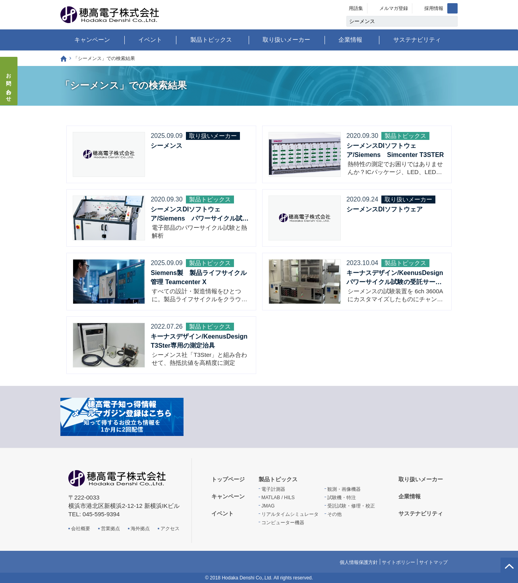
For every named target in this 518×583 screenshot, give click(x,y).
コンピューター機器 (282, 522)
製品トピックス (211, 39)
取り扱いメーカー (286, 39)
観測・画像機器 (344, 489)
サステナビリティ (417, 39)
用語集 (356, 8)
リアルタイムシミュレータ (290, 514)
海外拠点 (140, 528)
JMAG (267, 506)
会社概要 (80, 528)
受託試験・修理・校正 (351, 506)
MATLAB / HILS (278, 497)
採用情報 (433, 8)
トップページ (63, 59)
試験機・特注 (341, 497)
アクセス (170, 528)
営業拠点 (110, 528)
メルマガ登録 (393, 8)
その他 (334, 514)
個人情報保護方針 (359, 562)
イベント (150, 39)
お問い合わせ (9, 85)
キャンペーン (92, 39)
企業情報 (350, 39)
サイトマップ (433, 562)
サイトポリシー (398, 562)
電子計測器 (273, 489)
